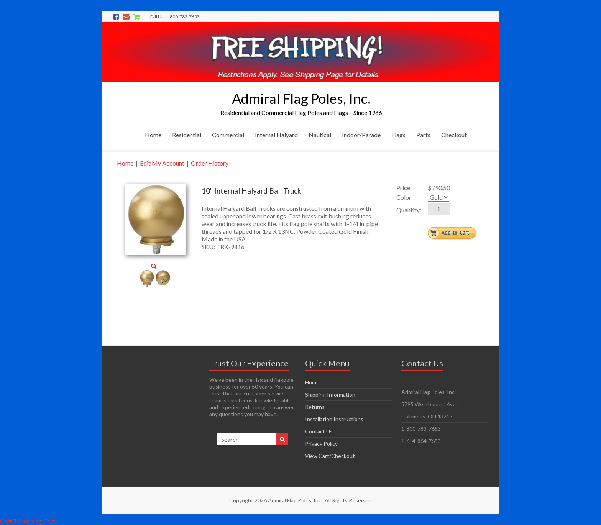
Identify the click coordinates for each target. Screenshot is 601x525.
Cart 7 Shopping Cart (27, 521)
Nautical (320, 134)
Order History (209, 163)
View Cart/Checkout (330, 456)
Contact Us (319, 431)
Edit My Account (162, 163)
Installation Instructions (334, 419)
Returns (315, 407)
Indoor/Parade (361, 134)
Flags (398, 134)
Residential (186, 134)
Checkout (454, 134)
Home (153, 134)
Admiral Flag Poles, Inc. (301, 98)
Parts (423, 134)
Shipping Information (330, 394)
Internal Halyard (276, 134)
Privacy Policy (321, 443)
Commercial (228, 134)
